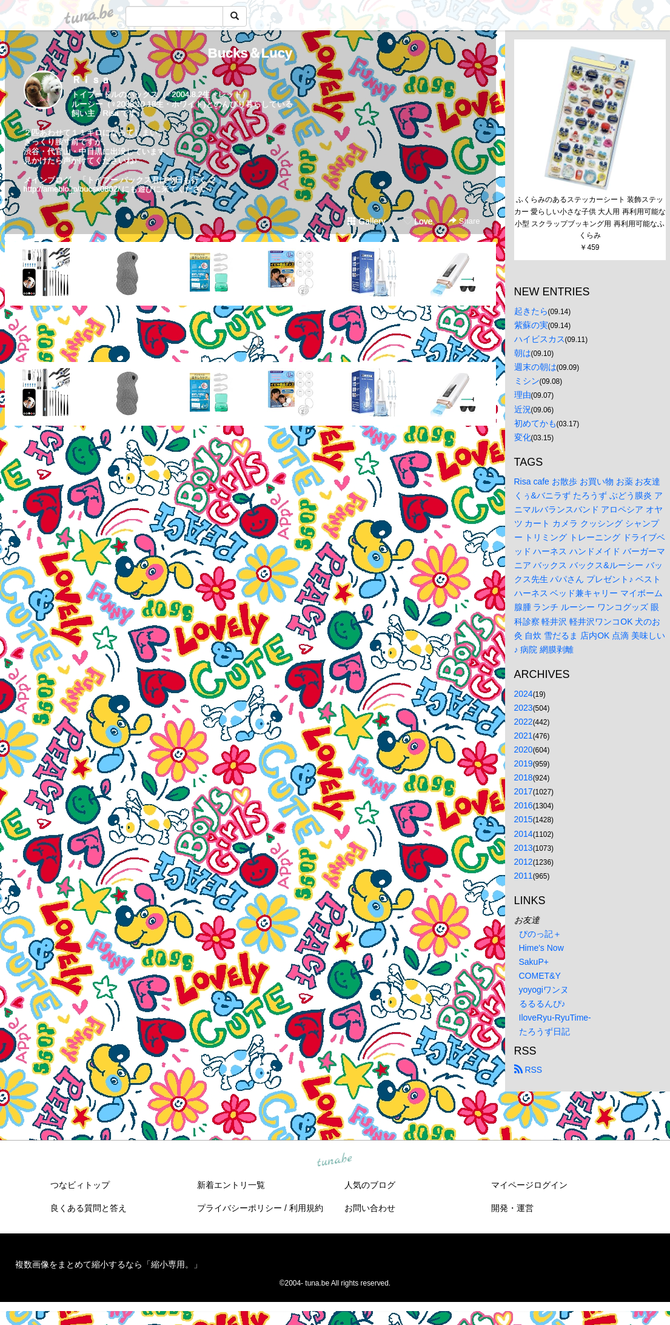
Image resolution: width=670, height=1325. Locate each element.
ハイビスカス (539, 339)
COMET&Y (540, 976)
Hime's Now (541, 948)
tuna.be (334, 1160)
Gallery (366, 221)
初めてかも (535, 423)
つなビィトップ (80, 1185)
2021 (523, 735)
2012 (523, 862)
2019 (523, 763)
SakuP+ (534, 962)
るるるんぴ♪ (542, 1003)
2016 (523, 805)
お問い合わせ (369, 1208)
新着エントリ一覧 (231, 1185)
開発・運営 (512, 1208)
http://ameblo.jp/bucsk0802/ (72, 188)
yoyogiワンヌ (544, 990)
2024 (523, 694)
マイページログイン (529, 1185)
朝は (522, 353)
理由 (522, 395)
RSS (528, 1070)
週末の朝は (535, 367)
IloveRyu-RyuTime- (555, 1017)
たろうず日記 (544, 1031)
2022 (523, 721)
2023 (523, 708)
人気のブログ (369, 1185)
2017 (523, 791)
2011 (523, 876)
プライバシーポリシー (239, 1208)
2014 (523, 834)
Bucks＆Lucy (250, 53)
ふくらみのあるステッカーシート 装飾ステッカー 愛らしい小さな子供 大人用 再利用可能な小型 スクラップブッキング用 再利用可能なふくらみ (590, 217)
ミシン (527, 381)
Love (417, 221)
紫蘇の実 (531, 325)
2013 (523, 848)
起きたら (531, 311)
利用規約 (306, 1208)
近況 (522, 409)
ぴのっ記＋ (540, 934)
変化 (522, 437)
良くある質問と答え (88, 1208)
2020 (523, 749)
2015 (523, 819)
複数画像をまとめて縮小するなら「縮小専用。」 (108, 1264)
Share (464, 221)
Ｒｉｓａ (91, 80)
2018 (523, 777)
